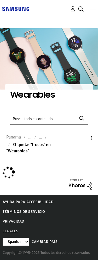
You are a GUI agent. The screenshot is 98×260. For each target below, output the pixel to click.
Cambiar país (44, 242)
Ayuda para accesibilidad (28, 202)
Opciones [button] (82, 138)
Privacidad (13, 221)
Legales (10, 231)
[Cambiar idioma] (16, 242)
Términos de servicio (24, 211)
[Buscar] (49, 118)
